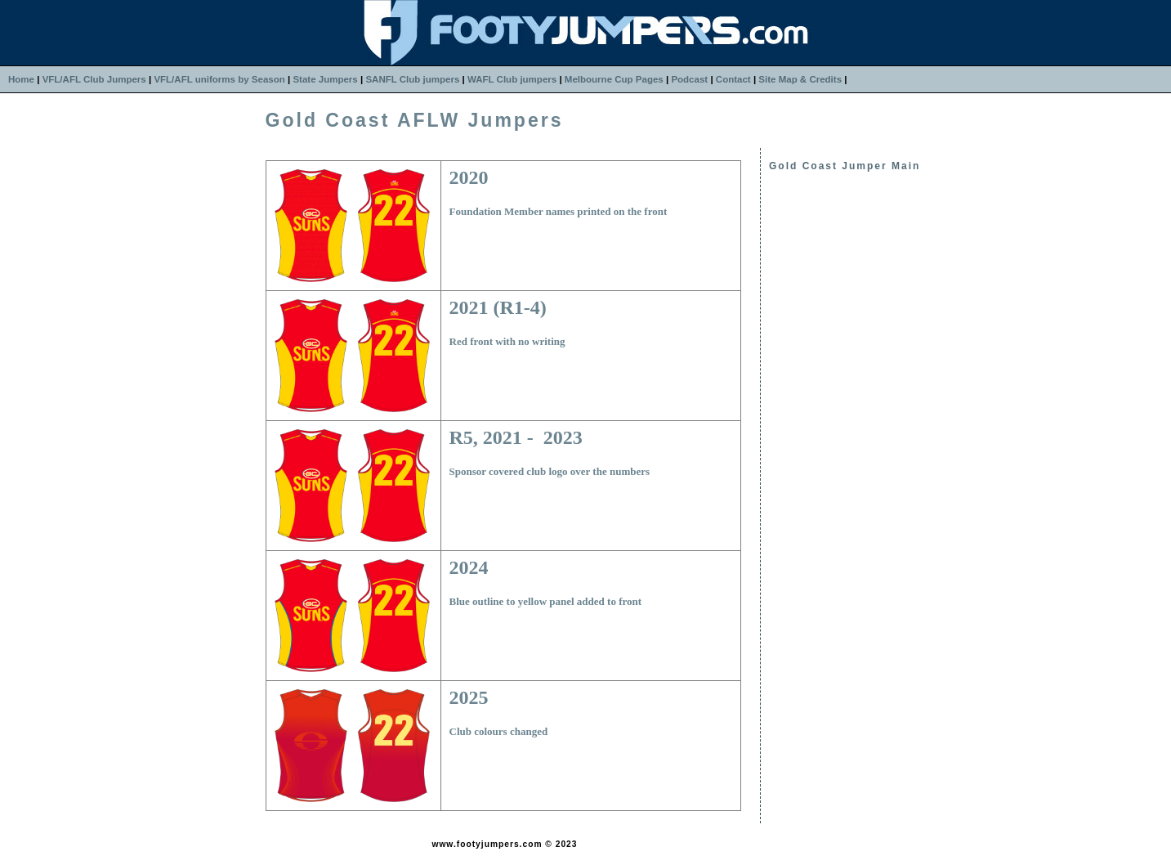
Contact (733, 79)
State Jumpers (325, 79)
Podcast (689, 79)
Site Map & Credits (800, 79)
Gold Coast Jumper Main (844, 166)
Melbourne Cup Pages (614, 79)
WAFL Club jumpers (511, 79)
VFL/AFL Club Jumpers (94, 79)
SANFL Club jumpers (412, 79)
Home (21, 79)
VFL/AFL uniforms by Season (219, 79)
